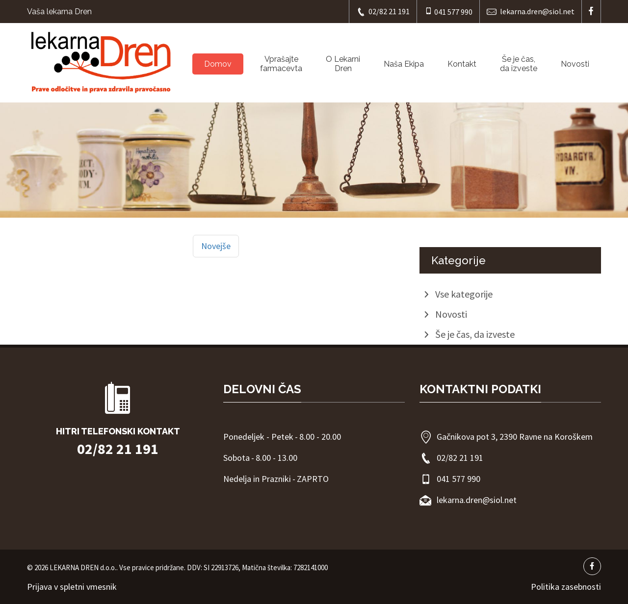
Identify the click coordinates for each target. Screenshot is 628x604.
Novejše (216, 246)
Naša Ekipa (404, 64)
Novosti (575, 64)
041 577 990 (448, 11)
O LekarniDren (343, 63)
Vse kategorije (464, 294)
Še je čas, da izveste (518, 63)
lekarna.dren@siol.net (531, 11)
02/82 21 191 (383, 11)
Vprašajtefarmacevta (281, 63)
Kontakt (461, 64)
